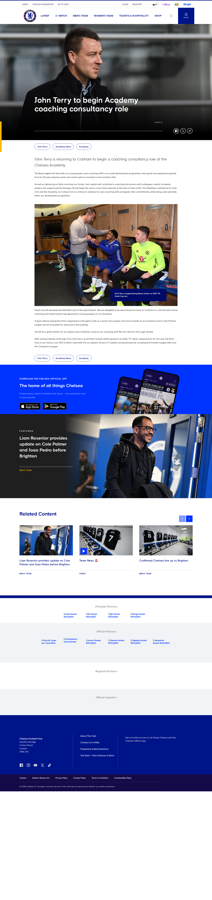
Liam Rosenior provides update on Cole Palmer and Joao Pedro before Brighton (44, 562)
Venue (25, 4)
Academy (84, 147)
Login (125, 4)
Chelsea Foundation (42, 4)
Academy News (63, 147)
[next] (189, 519)
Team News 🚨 (88, 560)
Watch (61, 15)
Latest (45, 16)
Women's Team (103, 16)
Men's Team (80, 16)
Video (82, 574)
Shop (158, 16)
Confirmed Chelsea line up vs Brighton (163, 560)
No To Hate (63, 4)
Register (137, 4)
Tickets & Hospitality (134, 16)
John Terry (42, 147)
